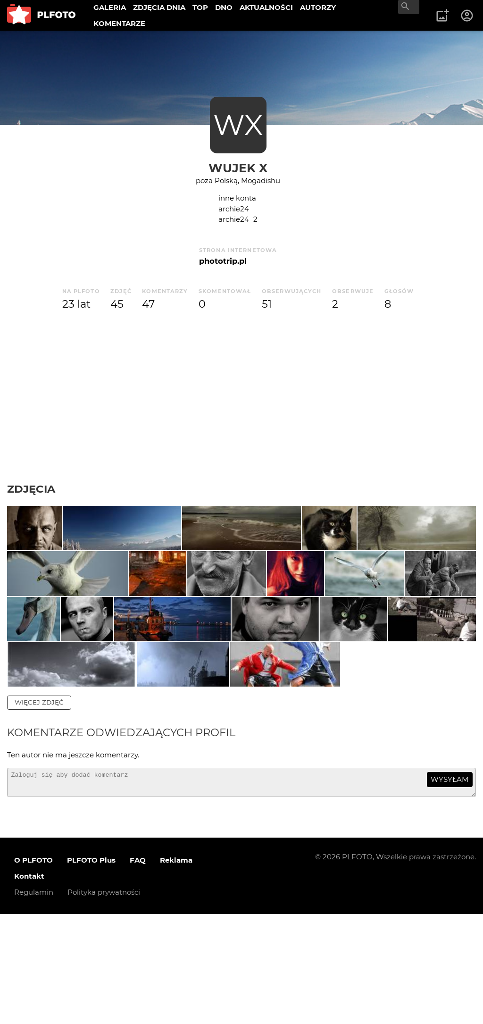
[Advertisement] (241, 397)
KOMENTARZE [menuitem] (119, 23)
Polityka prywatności (103, 1001)
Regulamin (33, 1001)
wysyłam (449, 884)
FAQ (138, 969)
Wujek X (237, 167)
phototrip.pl (223, 261)
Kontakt (29, 985)
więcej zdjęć (39, 808)
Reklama (176, 969)
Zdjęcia (31, 488)
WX (238, 125)
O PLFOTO (33, 969)
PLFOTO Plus (91, 969)
